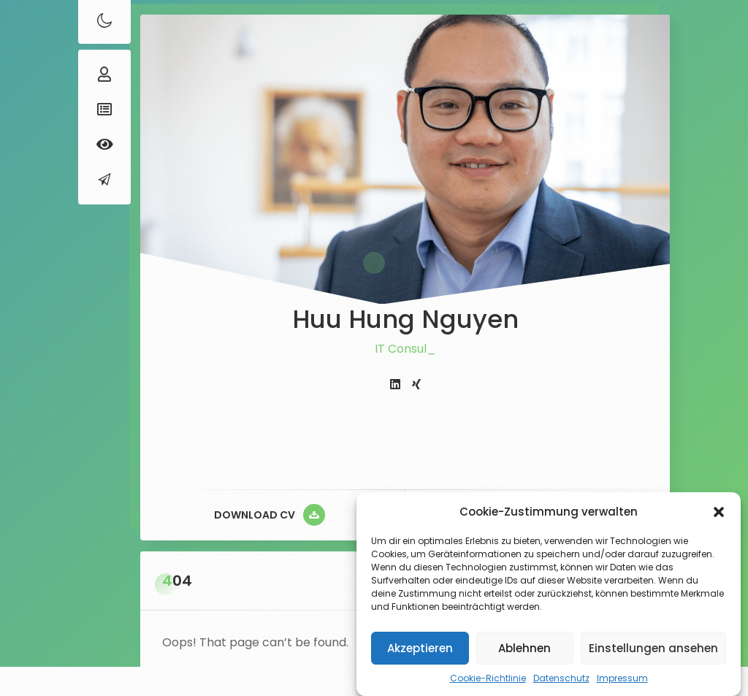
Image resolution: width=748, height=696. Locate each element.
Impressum (622, 678)
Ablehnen (524, 648)
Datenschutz (561, 678)
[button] (718, 512)
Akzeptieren (420, 648)
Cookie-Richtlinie (488, 678)
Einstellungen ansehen (653, 648)
